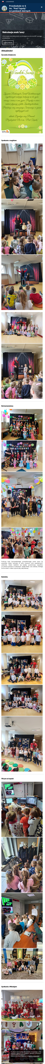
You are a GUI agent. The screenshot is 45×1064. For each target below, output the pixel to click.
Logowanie (10, 1)
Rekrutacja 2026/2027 (13, 32)
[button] (2, 1)
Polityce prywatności (33, 1056)
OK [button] (40, 1059)
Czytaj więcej (8, 43)
